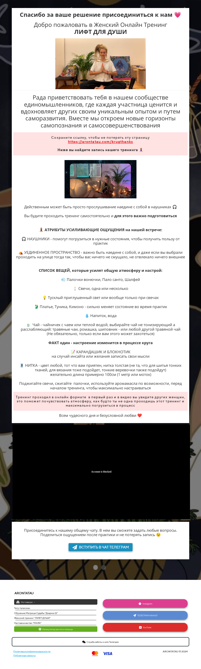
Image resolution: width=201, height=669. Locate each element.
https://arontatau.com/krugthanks (100, 142)
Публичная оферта (24, 655)
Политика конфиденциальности (31, 651)
